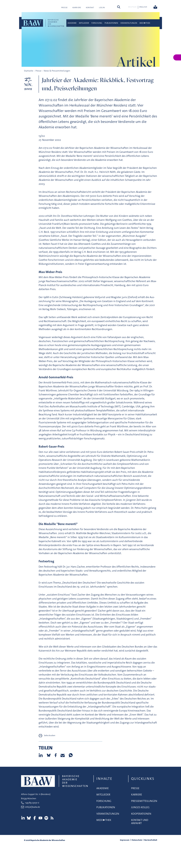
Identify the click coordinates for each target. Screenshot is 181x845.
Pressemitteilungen (144, 801)
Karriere (77, 7)
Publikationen (111, 23)
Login (102, 7)
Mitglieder (84, 23)
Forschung (96, 23)
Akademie (72, 23)
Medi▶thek (144, 23)
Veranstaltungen (128, 23)
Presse (64, 7)
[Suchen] (118, 7)
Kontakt (90, 7)
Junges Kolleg (140, 807)
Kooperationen (141, 813)
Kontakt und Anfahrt (139, 821)
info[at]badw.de (32, 807)
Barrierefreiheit (150, 840)
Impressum (124, 840)
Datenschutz (137, 840)
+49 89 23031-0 (32, 802)
